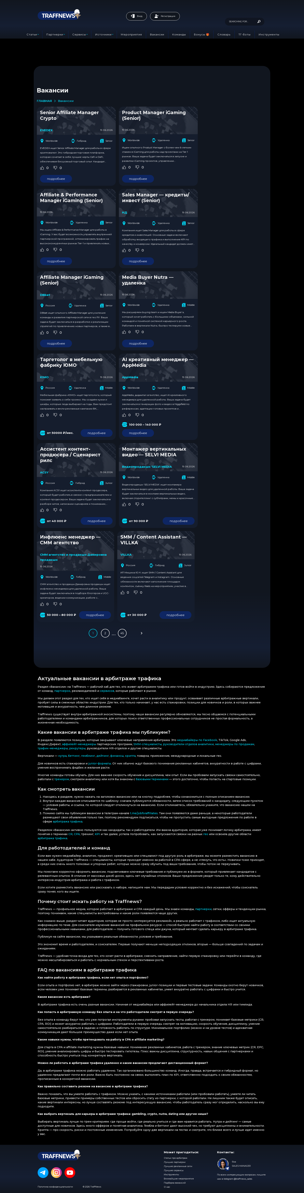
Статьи (32, 34)
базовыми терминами (152, 779)
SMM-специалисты (147, 744)
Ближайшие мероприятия (179, 1178)
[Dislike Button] (55, 168)
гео (205, 834)
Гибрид (78, 141)
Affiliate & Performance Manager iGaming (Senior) (71, 197)
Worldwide (49, 141)
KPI (97, 834)
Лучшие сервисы (174, 1170)
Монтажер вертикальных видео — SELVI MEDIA (154, 451)
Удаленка (161, 140)
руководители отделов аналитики (188, 744)
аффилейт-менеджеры (79, 744)
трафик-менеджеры (53, 748)
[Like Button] (42, 168)
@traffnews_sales (243, 1178)
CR (70, 834)
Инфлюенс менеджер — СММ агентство (70, 539)
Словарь (223, 34)
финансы (117, 756)
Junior (106, 483)
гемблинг (88, 756)
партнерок (62, 691)
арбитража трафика (67, 821)
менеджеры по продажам (234, 744)
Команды (179, 34)
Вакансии (157, 34)
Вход (136, 16)
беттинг (74, 756)
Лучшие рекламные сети (178, 1166)
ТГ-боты (245, 34)
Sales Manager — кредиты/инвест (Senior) (155, 197)
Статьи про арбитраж (175, 1158)
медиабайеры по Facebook (197, 740)
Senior (106, 141)
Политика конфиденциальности (55, 1186)
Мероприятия (131, 34)
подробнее (56, 179)
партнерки (203, 909)
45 (122, 633)
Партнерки (54, 34)
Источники (103, 34)
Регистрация (165, 16)
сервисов (107, 691)
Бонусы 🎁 (201, 34)
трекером (61, 779)
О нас (167, 1187)
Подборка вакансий (175, 1182)
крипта (130, 756)
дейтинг (102, 756)
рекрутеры (77, 748)
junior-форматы (99, 763)
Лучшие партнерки (175, 1162)
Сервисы (79, 34)
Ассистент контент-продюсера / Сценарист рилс (70, 454)
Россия (47, 306)
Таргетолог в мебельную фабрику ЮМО (71, 362)
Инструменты (269, 34)
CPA (77, 834)
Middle (188, 305)
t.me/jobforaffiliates (144, 813)
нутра (62, 756)
